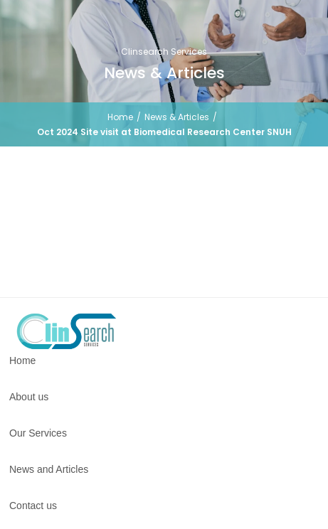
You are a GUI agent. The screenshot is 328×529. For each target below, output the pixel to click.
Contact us (33, 505)
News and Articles (48, 469)
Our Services (38, 433)
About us (28, 396)
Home (120, 117)
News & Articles (176, 117)
